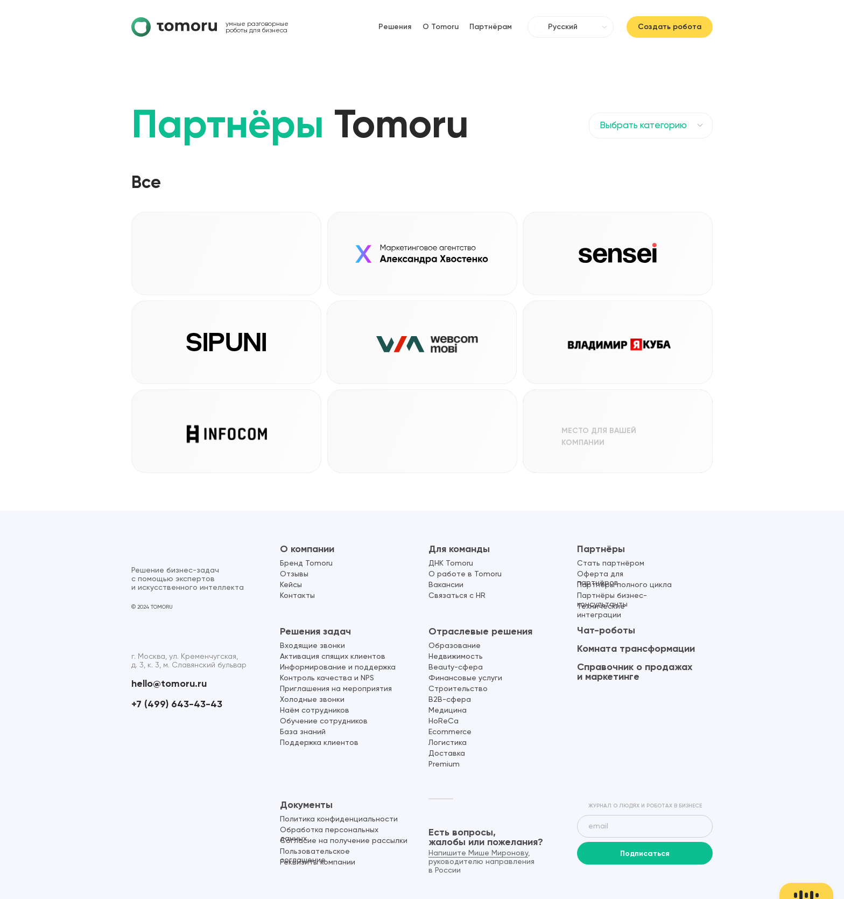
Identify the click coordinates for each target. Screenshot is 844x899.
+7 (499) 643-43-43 (176, 704)
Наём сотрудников (314, 710)
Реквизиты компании (317, 862)
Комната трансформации (636, 648)
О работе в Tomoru (465, 574)
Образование (454, 646)
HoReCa (443, 721)
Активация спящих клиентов (332, 656)
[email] (645, 826)
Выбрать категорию (643, 125)
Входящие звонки (312, 646)
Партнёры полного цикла (624, 585)
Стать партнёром (610, 563)
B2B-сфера (449, 699)
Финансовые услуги (465, 678)
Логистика (447, 743)
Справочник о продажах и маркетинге (634, 671)
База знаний (303, 732)
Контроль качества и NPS (327, 678)
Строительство (458, 689)
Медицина (447, 710)
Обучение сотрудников (324, 721)
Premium (444, 764)
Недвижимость (455, 656)
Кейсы (291, 585)
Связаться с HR (457, 596)
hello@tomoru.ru (169, 683)
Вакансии (445, 585)
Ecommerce (450, 732)
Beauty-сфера (455, 667)
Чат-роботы (606, 630)
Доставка (446, 753)
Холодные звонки (312, 699)
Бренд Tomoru (306, 563)
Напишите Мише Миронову (478, 853)
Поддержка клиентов (319, 743)
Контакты (297, 596)
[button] (298, 455)
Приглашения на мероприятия (336, 689)
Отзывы (294, 574)
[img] (174, 27)
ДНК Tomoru (450, 563)
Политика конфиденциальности (339, 819)
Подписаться (645, 853)
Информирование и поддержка (338, 667)
